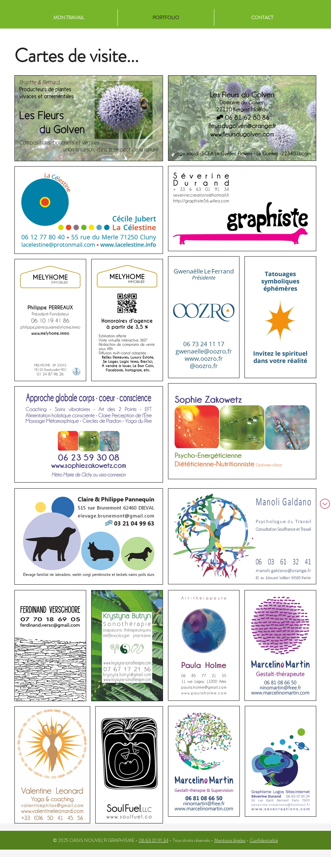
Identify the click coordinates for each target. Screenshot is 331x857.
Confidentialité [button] (264, 840)
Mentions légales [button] (229, 840)
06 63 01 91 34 (153, 840)
